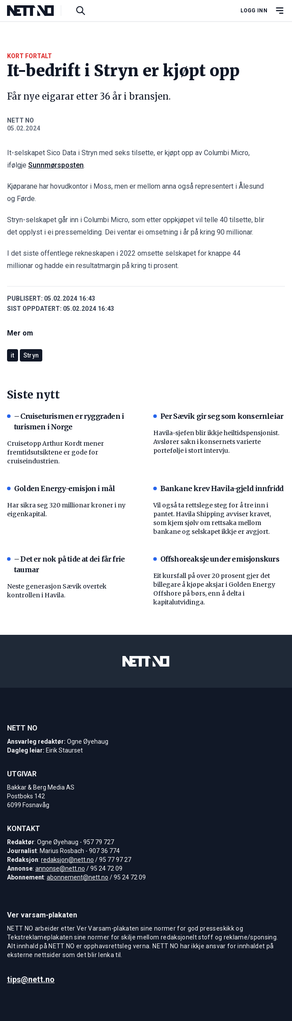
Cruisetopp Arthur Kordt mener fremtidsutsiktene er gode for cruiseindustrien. (55, 452)
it (13, 355)
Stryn (31, 355)
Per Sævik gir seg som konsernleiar (218, 416)
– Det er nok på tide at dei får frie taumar (66, 564)
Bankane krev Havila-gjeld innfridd (218, 488)
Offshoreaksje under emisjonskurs (216, 559)
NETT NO (20, 120)
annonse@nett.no (60, 868)
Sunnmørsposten (56, 165)
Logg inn (253, 10)
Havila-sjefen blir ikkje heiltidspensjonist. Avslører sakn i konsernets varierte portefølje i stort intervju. (216, 442)
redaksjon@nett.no (67, 859)
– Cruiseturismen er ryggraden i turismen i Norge (65, 421)
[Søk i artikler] (80, 10)
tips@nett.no (31, 979)
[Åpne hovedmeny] (279, 10)
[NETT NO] (37, 10)
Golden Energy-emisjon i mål (61, 488)
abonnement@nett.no (77, 877)
